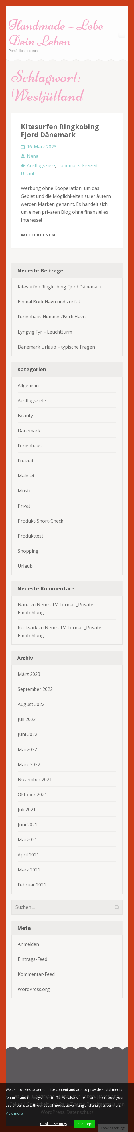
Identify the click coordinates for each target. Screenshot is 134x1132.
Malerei (26, 476)
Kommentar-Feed (36, 974)
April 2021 (28, 855)
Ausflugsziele (41, 165)
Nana (32, 156)
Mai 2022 (27, 749)
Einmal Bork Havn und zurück (49, 302)
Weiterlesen (38, 235)
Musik (24, 491)
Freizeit (90, 165)
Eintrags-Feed (32, 959)
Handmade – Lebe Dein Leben (56, 32)
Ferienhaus (30, 446)
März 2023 (29, 674)
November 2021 (35, 779)
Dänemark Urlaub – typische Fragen (56, 347)
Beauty (25, 415)
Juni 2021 (27, 824)
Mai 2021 (27, 840)
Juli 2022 (27, 719)
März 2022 (29, 764)
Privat (24, 506)
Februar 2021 (32, 885)
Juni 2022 (27, 734)
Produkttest (30, 536)
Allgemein (28, 385)
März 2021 (29, 870)
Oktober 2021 (32, 794)
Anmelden (28, 944)
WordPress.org (34, 989)
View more (14, 1113)
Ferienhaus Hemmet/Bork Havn (52, 317)
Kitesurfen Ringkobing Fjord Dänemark (60, 130)
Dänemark (68, 165)
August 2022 (31, 704)
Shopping (28, 551)
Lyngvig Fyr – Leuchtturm (45, 332)
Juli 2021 (27, 809)
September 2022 (35, 689)
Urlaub (28, 173)
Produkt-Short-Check (40, 521)
